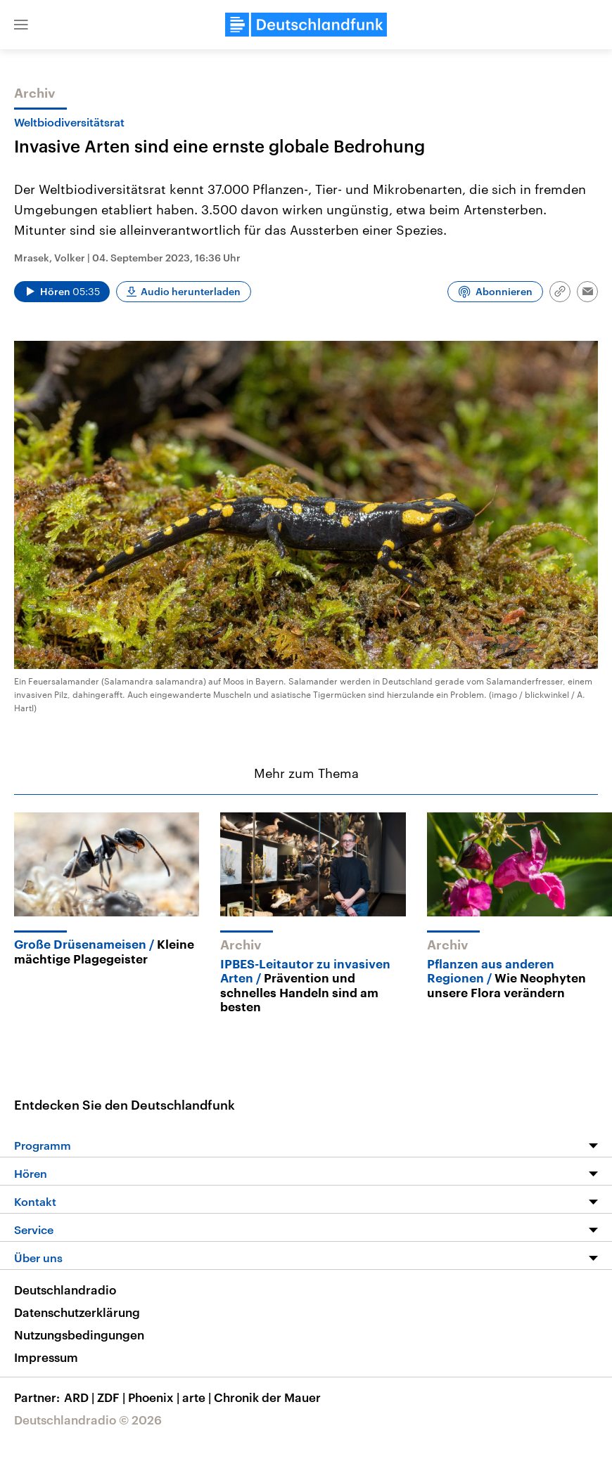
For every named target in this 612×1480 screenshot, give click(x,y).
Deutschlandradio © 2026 (88, 1420)
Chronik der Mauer (267, 1397)
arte (198, 1397)
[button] (21, 25)
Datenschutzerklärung (77, 1312)
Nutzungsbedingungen (79, 1335)
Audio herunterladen (191, 291)
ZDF (112, 1397)
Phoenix (155, 1397)
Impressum (46, 1357)
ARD (80, 1397)
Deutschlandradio (65, 1290)
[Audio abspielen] (62, 291)
